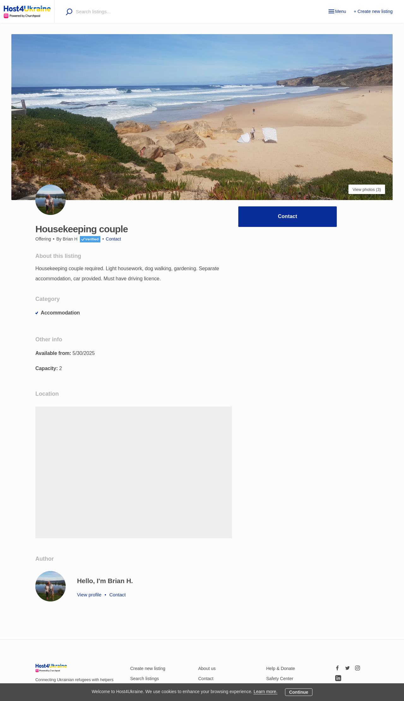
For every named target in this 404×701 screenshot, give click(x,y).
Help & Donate (280, 668)
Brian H (70, 238)
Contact (287, 216)
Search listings (144, 678)
